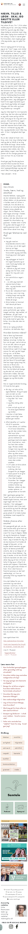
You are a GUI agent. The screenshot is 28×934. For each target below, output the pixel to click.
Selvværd (6, 748)
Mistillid (17, 737)
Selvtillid (18, 748)
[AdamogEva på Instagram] (11, 928)
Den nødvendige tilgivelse (14, 641)
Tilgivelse (18, 743)
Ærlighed (6, 743)
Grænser (6, 770)
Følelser (6, 737)
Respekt (6, 753)
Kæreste (17, 753)
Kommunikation (9, 764)
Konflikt (6, 759)
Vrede (17, 770)
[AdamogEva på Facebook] (17, 928)
